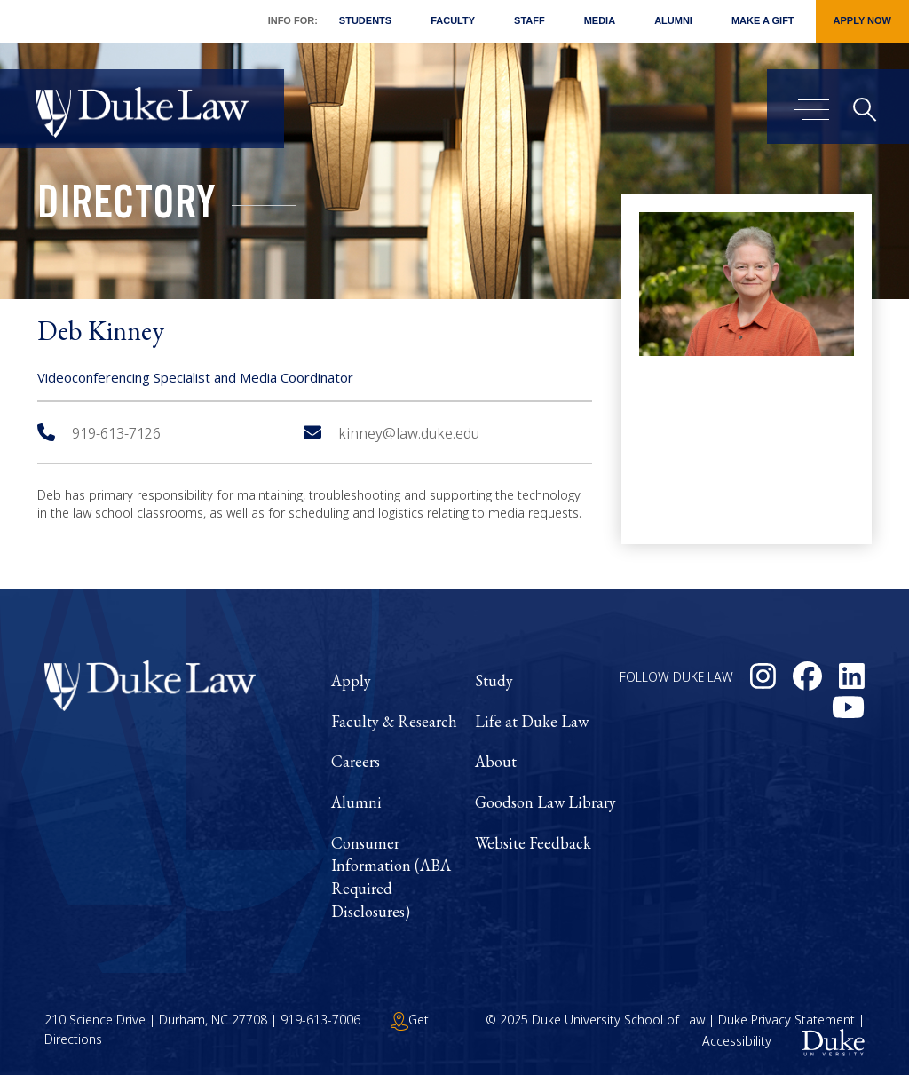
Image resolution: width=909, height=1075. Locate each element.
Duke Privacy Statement (786, 1019)
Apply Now (862, 20)
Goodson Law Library (545, 802)
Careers (355, 761)
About (496, 761)
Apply (351, 680)
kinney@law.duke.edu (391, 433)
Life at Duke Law (532, 721)
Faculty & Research (394, 721)
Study (494, 680)
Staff (529, 20)
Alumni (673, 20)
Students (365, 20)
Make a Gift (762, 20)
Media (599, 20)
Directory (126, 208)
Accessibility (736, 1041)
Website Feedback (533, 843)
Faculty (453, 20)
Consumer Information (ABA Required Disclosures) (391, 877)
